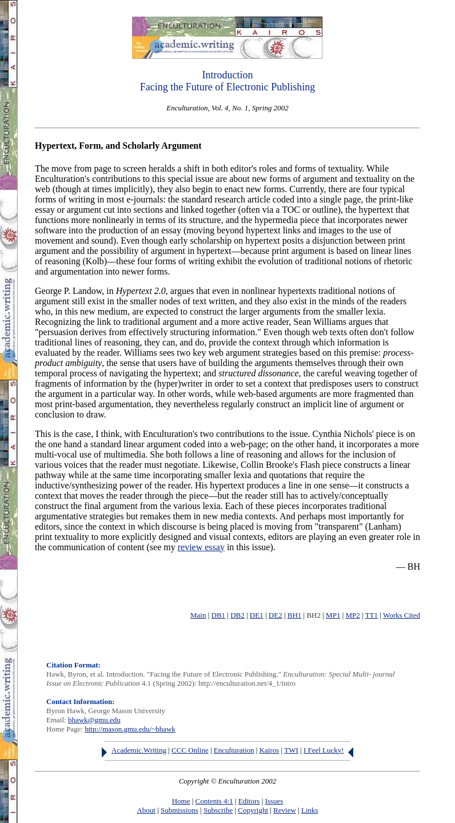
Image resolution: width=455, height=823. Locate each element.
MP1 (333, 615)
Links (309, 810)
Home (181, 801)
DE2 (275, 615)
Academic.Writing (138, 750)
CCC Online (190, 750)
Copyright (253, 810)
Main (198, 615)
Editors (249, 801)
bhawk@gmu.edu (94, 719)
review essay (201, 547)
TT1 (371, 615)
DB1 (218, 615)
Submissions (179, 810)
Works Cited (401, 615)
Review (284, 810)
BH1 (295, 615)
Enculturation (234, 750)
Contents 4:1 (214, 801)
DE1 (257, 615)
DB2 (237, 615)
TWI (291, 750)
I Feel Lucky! (324, 750)
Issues (274, 801)
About (146, 810)
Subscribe (218, 810)
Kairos (270, 750)
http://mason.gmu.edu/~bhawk (130, 729)
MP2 (353, 615)
